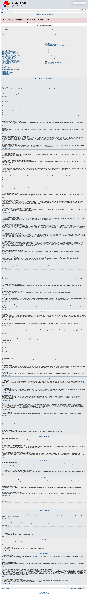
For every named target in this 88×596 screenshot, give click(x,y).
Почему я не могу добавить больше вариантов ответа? (11, 55)
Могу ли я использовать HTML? (7, 67)
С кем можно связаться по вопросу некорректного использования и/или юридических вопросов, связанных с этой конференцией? (63, 69)
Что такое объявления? (6, 71)
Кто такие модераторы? (49, 29)
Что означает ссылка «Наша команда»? (51, 35)
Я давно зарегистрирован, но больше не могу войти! (10, 33)
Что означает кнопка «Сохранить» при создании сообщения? (12, 61)
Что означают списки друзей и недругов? (51, 44)
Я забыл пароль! (4, 34)
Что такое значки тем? (5, 74)
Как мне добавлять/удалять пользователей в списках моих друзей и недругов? (58, 45)
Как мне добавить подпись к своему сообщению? (10, 53)
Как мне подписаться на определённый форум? (53, 58)
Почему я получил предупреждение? (8, 59)
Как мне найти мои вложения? (50, 63)
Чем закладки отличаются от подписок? (51, 56)
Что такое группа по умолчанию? (50, 34)
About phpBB (22, 557)
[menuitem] (7, 9)
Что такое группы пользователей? (50, 30)
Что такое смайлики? (5, 68)
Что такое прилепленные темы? (7, 72)
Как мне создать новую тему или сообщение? (9, 51)
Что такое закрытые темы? (6, 73)
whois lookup (70, 570)
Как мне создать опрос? (6, 54)
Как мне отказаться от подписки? (50, 59)
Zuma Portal (45, 590)
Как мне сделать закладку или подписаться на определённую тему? (56, 57)
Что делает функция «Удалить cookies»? (8, 36)
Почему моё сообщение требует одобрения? (9, 62)
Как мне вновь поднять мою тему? (7, 63)
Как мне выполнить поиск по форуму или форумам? (53, 48)
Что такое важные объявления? (7, 70)
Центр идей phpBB (60, 563)
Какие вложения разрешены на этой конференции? (53, 62)
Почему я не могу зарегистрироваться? (8, 30)
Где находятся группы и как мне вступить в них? (53, 31)
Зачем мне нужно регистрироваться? (8, 28)
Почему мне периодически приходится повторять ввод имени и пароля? (14, 35)
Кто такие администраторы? (49, 28)
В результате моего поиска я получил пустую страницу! (54, 50)
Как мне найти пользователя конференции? (52, 51)
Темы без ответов (4, 12)
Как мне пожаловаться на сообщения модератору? (10, 60)
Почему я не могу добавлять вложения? (8, 58)
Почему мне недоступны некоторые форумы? (9, 57)
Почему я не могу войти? (6, 32)
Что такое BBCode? (5, 66)
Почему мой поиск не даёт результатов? (51, 49)
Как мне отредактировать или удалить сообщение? (10, 52)
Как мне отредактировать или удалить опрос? (9, 56)
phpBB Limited (35, 556)
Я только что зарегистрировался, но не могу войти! (10, 31)
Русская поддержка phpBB (44, 592)
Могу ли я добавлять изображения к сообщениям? (10, 69)
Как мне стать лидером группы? (50, 32)
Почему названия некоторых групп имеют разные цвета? (54, 33)
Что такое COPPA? (5, 29)
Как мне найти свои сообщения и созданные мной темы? (54, 52)
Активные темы (10, 12)
